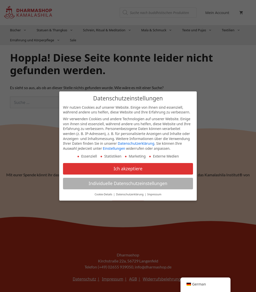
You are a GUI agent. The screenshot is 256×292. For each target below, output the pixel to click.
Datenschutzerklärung (136, 141)
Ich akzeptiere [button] (128, 167)
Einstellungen (114, 146)
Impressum (154, 192)
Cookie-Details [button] (103, 192)
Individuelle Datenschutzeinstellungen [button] (128, 181)
